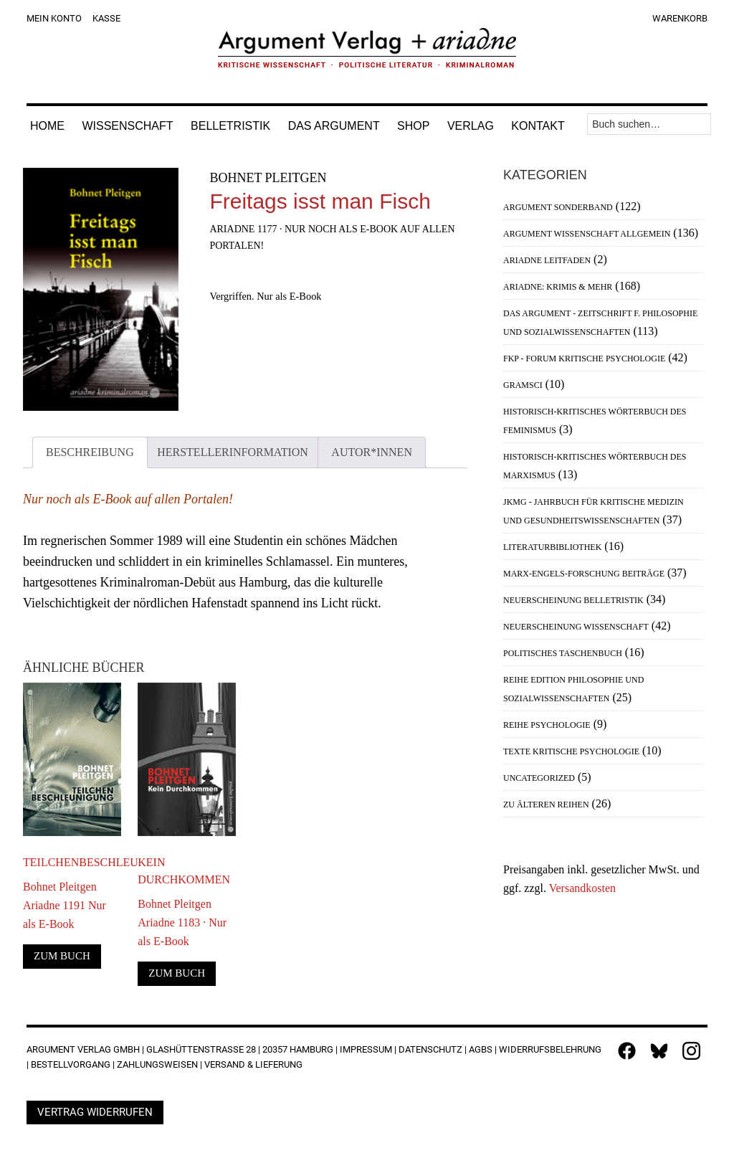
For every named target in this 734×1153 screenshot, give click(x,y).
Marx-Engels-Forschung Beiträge (583, 574)
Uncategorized (539, 778)
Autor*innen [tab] (371, 452)
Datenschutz (430, 1049)
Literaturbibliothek (552, 547)
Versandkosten (582, 888)
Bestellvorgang (70, 1064)
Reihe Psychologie (547, 725)
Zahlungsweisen (157, 1064)
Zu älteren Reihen (546, 804)
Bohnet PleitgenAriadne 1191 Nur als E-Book (64, 905)
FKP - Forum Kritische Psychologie (584, 359)
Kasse (106, 18)
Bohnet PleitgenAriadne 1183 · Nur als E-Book (182, 922)
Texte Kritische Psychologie (571, 751)
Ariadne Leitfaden (547, 260)
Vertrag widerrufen (95, 1112)
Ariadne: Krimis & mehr (557, 287)
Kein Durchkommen (184, 871)
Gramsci (523, 385)
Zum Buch (62, 956)
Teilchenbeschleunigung (72, 862)
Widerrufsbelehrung (550, 1049)
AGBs (480, 1049)
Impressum (366, 1049)
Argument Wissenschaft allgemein (586, 234)
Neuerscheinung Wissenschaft (576, 627)
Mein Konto (54, 18)
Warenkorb (679, 18)
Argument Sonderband (558, 207)
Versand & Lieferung (253, 1064)
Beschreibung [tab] (90, 452)
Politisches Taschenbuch (562, 653)
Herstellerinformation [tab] (232, 452)
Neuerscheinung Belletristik (573, 600)
